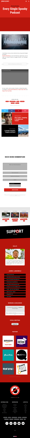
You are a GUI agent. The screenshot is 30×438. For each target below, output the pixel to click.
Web (25, 412)
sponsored (6, 419)
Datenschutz (16, 419)
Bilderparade (4, 404)
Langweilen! (15, 324)
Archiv (9, 417)
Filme (4, 408)
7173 (16, 397)
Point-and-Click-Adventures (13, 89)
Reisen (25, 407)
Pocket (25, 110)
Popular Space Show (22, 89)
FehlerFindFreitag (4, 405)
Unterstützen (14, 417)
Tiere (25, 411)
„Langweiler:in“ (20, 307)
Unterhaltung (12, 101)
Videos (15, 412)
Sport (25, 408)
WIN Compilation (4, 412)
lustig (7, 101)
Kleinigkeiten (4, 407)
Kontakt (19, 417)
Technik (25, 410)
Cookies (21, 419)
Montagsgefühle (4, 406)
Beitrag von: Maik (15, 99)
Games (4, 410)
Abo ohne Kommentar (15, 185)
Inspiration (15, 402)
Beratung (11, 419)
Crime (18, 101)
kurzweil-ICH (15, 410)
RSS (24, 419)
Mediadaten (24, 417)
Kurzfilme (4, 409)
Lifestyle (25, 402)
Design (15, 408)
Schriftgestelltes (15, 411)
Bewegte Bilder (15, 407)
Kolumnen (25, 405)
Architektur (15, 405)
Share (12, 110)
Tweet (5, 110)
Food (25, 404)
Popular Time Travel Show (7, 90)
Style (25, 409)
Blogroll (5, 417)
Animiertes (15, 404)
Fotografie (15, 409)
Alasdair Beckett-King (6, 55)
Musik (25, 406)
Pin (18, 110)
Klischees (22, 101)
